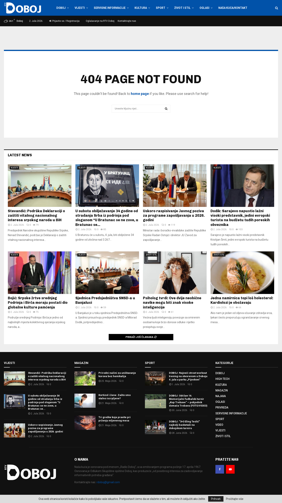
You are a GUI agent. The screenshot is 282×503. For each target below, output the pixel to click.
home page (140, 94)
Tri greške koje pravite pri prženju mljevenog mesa (115, 419)
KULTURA (141, 7)
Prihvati (216, 498)
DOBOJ (61, 7)
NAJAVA (220, 396)
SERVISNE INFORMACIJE (110, 7)
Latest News (20, 155)
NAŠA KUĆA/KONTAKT (232, 7)
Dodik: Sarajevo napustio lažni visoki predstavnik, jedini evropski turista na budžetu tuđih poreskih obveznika (240, 218)
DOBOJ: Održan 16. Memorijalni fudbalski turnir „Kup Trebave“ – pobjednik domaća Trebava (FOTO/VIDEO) (188, 400)
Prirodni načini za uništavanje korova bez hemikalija (117, 374)
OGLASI (204, 7)
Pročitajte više (234, 499)
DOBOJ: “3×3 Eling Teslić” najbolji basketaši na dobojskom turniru (184, 425)
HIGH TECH (222, 378)
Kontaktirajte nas (127, 21)
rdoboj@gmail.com (108, 482)
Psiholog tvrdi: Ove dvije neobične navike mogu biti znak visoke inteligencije (172, 302)
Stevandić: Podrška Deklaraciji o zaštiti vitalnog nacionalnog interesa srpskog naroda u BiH (36, 215)
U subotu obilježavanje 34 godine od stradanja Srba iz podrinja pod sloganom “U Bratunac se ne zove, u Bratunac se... (106, 218)
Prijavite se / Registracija (64, 21)
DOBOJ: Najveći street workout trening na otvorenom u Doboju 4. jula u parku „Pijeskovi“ (188, 376)
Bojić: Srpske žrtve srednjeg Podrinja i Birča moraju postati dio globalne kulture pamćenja (38, 302)
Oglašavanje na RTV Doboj (100, 21)
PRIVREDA (221, 407)
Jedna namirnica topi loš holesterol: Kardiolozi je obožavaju (242, 300)
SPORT (160, 7)
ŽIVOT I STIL (182, 7)
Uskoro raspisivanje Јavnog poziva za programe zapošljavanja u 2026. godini (174, 215)
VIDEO (219, 424)
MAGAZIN (221, 390)
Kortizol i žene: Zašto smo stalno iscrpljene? (115, 397)
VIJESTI (80, 7)
